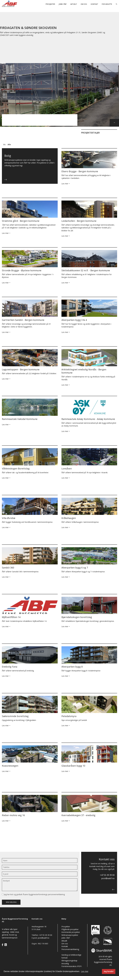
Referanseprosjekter (69, 935)
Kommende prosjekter (70, 932)
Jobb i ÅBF (63, 4)
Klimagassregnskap (69, 960)
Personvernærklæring (70, 949)
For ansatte (107, 4)
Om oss (84, 4)
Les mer (65, 183)
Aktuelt (73, 4)
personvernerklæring (56, 894)
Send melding (11, 902)
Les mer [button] (84, 971)
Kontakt (94, 4)
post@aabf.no (108, 878)
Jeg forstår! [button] (109, 971)
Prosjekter (50, 4)
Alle (9, 144)
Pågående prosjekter (70, 929)
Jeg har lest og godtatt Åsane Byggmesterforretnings (33, 894)
